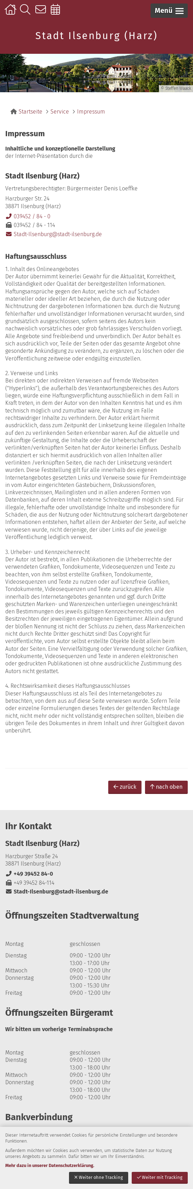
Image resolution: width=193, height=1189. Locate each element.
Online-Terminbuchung (57, 13)
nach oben (166, 786)
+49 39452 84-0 (29, 873)
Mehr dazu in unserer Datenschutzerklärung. (49, 1165)
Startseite (11, 13)
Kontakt (42, 13)
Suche (27, 13)
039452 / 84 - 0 (27, 216)
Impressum (91, 111)
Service (59, 111)
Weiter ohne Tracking (98, 1177)
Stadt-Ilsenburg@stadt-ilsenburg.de (53, 234)
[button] (169, 10)
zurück (124, 786)
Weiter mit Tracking (159, 1177)
